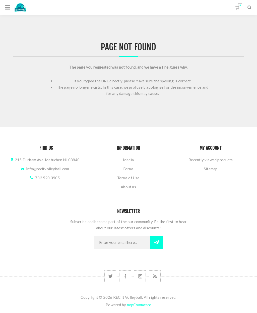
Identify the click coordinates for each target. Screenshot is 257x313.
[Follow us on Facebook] (125, 276)
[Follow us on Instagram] (110, 276)
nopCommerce (139, 304)
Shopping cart (240, 5)
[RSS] (155, 276)
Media (128, 160)
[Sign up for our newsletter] (122, 242)
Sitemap (210, 169)
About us (128, 187)
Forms (128, 169)
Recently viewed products (210, 160)
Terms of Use (128, 178)
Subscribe (156, 242)
